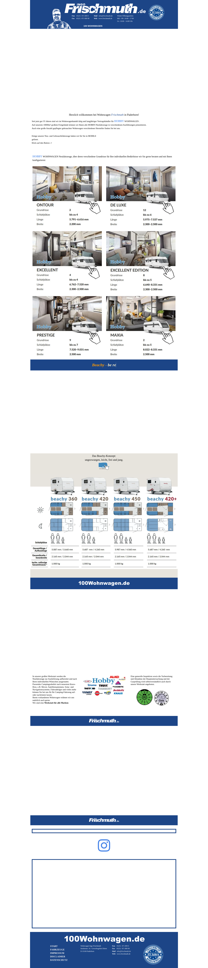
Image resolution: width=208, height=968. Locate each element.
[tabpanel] (82, 17)
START (54, 946)
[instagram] (104, 845)
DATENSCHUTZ (59, 960)
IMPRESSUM (57, 953)
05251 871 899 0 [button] (82, 16)
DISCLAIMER (57, 956)
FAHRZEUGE (57, 949)
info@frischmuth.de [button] (106, 16)
